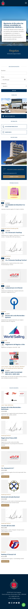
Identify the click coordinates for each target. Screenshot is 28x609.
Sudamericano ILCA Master (14, 288)
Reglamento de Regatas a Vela (15, 344)
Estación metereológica (10, 126)
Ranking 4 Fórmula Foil (8, 554)
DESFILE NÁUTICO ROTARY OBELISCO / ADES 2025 (13, 373)
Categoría (3, 83)
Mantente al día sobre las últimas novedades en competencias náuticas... (13, 25)
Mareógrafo (6, 132)
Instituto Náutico (8, 116)
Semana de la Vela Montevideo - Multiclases (11, 408)
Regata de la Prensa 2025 (9, 438)
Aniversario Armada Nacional (10, 497)
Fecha (2, 77)
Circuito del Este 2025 (8, 526)
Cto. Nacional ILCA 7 (7, 468)
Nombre (3, 70)
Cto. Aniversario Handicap (13, 232)
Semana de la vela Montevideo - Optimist (15, 316)
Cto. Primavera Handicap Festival (16, 260)
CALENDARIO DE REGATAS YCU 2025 (15, 206)
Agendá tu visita (14, 176)
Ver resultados (5, 417)
